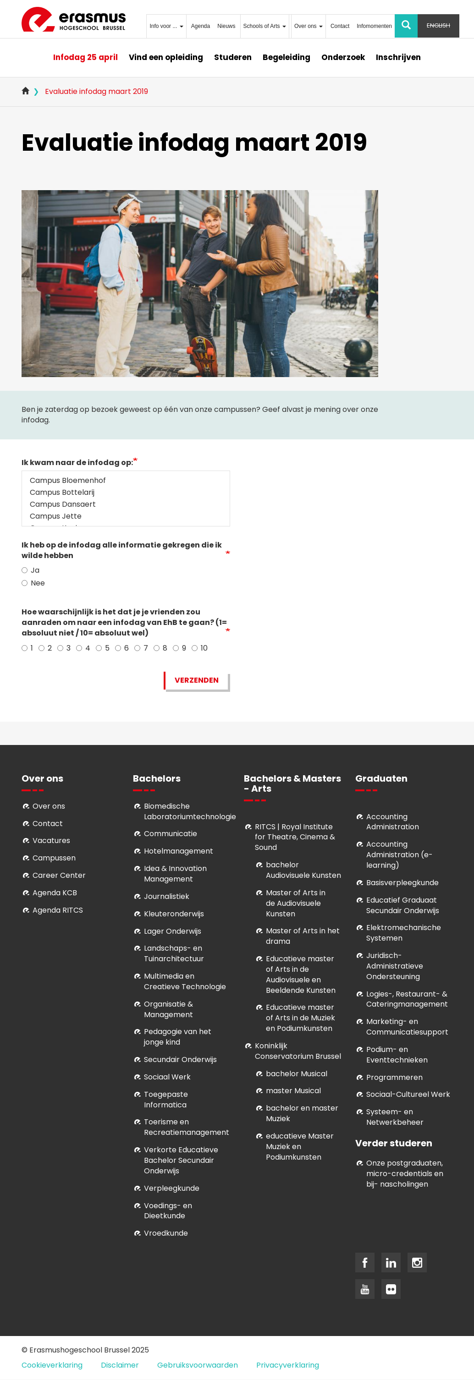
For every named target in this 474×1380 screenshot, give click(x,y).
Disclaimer (120, 1365)
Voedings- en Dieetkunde (168, 1210)
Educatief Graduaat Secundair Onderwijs (402, 905)
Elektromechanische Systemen (403, 932)
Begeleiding (286, 57)
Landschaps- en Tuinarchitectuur (174, 953)
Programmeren (394, 1077)
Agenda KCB (55, 892)
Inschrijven (398, 57)
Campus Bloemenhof (126, 481)
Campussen (54, 858)
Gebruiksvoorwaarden (197, 1365)
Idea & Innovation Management (175, 873)
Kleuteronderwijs (174, 914)
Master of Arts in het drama (303, 936)
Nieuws (226, 26)
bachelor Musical (296, 1073)
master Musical (293, 1090)
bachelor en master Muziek (302, 1113)
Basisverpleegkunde (402, 882)
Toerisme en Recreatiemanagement (186, 1127)
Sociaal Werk (167, 1077)
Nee (33, 583)
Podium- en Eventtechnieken (397, 1054)
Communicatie (170, 833)
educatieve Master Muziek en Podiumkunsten (300, 1146)
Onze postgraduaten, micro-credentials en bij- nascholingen (404, 1173)
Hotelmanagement (178, 851)
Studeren (233, 57)
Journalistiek (166, 896)
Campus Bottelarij (126, 492)
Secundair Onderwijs (180, 1059)
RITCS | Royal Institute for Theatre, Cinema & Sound (295, 837)
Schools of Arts (264, 26)
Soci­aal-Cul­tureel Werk (408, 1094)
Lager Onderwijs (172, 931)
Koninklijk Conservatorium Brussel (298, 1051)
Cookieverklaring (52, 1365)
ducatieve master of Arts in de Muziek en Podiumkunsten (300, 1018)
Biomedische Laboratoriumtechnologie (190, 811)
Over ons (308, 26)
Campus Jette (126, 516)
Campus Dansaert (126, 504)
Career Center (59, 875)
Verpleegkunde (171, 1188)
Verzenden (197, 680)
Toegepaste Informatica (166, 1099)
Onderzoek (343, 57)
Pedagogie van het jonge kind (177, 1036)
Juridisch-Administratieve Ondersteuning (394, 966)
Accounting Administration (392, 821)
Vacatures (51, 840)
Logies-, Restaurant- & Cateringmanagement (407, 999)
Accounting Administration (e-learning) (399, 855)
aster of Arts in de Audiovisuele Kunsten (295, 903)
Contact (340, 26)
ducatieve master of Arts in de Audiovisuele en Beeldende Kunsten (301, 974)
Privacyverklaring (287, 1365)
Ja (30, 570)
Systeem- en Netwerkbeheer (395, 1117)
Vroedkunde (166, 1233)
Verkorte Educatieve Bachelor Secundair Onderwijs (181, 1160)
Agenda (200, 26)
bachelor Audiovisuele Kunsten (303, 870)
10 (200, 648)
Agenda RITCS (58, 910)
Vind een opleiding (166, 57)
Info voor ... (166, 26)
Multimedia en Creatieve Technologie (185, 981)
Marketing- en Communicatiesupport (407, 1026)
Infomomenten (374, 26)
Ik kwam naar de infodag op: (77, 463)
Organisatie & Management (168, 1009)
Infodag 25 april (85, 57)
